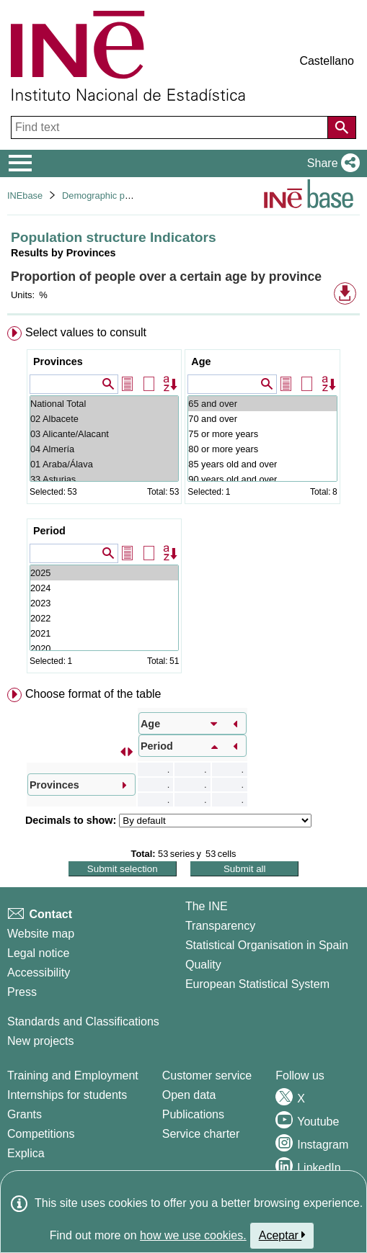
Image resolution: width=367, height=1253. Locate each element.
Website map (40, 934)
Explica (26, 1153)
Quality (203, 964)
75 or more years (262, 433)
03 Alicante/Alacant (104, 433)
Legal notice (38, 953)
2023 (104, 603)
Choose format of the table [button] (93, 694)
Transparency (220, 926)
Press (22, 992)
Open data (189, 1095)
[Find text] (171, 127)
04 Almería (104, 449)
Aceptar (282, 1235)
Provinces (58, 361)
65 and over (262, 403)
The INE (206, 906)
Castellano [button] (326, 61)
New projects (40, 1041)
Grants (24, 1114)
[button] (330, 163)
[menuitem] (183, 503)
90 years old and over (262, 479)
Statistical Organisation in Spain (266, 945)
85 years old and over (262, 464)
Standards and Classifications (83, 1021)
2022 (104, 618)
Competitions (40, 1134)
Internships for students (67, 1095)
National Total (104, 403)
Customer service (207, 1075)
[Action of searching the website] (341, 127)
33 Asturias (104, 479)
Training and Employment (72, 1075)
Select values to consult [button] (85, 332)
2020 (104, 648)
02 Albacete (104, 418)
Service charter (201, 1134)
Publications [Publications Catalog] (193, 1114)
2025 (104, 572)
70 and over (262, 418)
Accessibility (38, 972)
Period (49, 530)
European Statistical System (257, 984)
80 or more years (262, 449)
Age (201, 361)
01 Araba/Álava (104, 464)
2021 (104, 633)
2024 (104, 588)
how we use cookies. (193, 1235)
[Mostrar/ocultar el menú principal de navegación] (20, 163)
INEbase (25, 195)
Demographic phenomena (115, 195)
